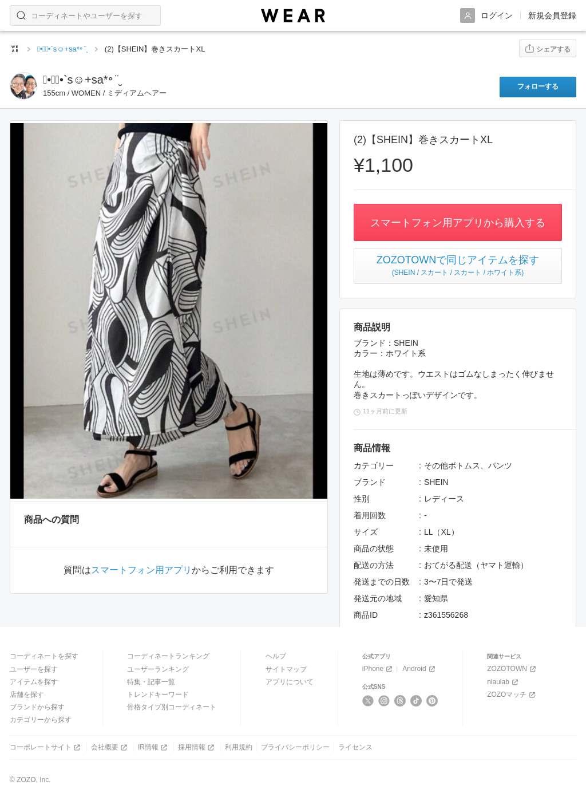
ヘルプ (276, 656)
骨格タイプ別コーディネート (171, 707)
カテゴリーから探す (41, 720)
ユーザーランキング (158, 669)
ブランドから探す (37, 707)
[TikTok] (416, 701)
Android (419, 669)
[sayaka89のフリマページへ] (23, 86)
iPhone (378, 669)
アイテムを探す (34, 682)
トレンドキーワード (158, 694)
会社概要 (110, 747)
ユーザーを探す (34, 669)
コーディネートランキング (168, 656)
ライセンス (355, 747)
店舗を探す (27, 694)
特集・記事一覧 (151, 682)
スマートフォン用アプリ (141, 570)
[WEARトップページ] (15, 49)
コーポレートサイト (46, 747)
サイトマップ (286, 669)
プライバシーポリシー (295, 747)
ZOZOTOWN (512, 669)
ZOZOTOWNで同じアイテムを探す (458, 265)
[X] (368, 701)
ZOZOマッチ (512, 694)
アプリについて (290, 682)
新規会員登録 (552, 15)
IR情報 (153, 747)
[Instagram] (384, 701)
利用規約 (238, 747)
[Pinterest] (432, 701)
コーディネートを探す (44, 656)
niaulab (503, 682)
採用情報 (197, 747)
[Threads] (400, 701)
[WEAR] (293, 16)
